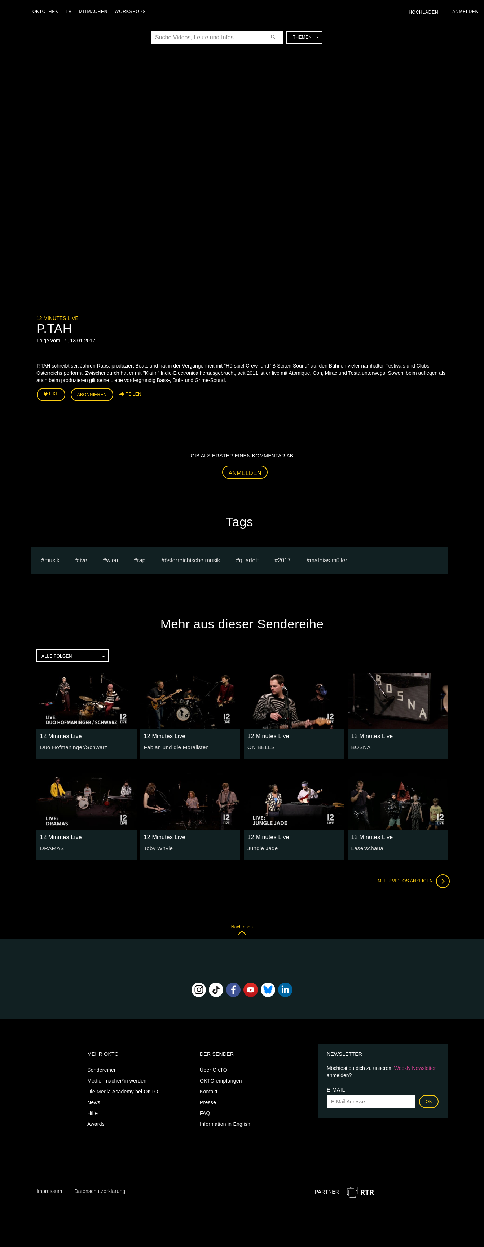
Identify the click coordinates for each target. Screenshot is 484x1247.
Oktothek (47, 11)
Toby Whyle (157, 846)
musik (52, 559)
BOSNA (360, 745)
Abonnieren (92, 393)
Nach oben (242, 930)
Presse (208, 1101)
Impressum (49, 1190)
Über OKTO (213, 1068)
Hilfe (92, 1112)
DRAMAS (51, 846)
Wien (112, 559)
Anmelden (245, 471)
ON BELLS (260, 745)
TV (70, 11)
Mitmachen (95, 11)
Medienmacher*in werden (116, 1079)
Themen (306, 37)
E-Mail (336, 1088)
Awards (96, 1122)
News (93, 1101)
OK (429, 1100)
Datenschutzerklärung (99, 1190)
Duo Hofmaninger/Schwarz (71, 745)
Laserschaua (366, 846)
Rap (141, 559)
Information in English (225, 1122)
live (83, 559)
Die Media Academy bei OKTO (122, 1090)
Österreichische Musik (192, 559)
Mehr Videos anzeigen (411, 879)
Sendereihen (102, 1068)
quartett (249, 559)
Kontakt (208, 1090)
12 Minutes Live (57, 318)
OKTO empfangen (221, 1079)
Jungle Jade (261, 846)
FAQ (205, 1112)
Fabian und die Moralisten (174, 745)
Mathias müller (328, 559)
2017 (284, 559)
